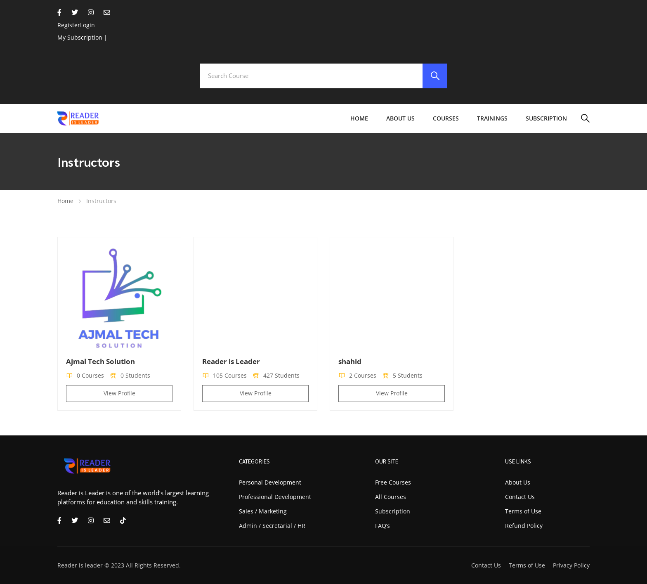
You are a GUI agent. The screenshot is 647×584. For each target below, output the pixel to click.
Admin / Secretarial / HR (272, 526)
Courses (446, 118)
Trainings (492, 118)
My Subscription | (82, 37)
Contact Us (486, 565)
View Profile (119, 393)
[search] (435, 76)
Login (87, 25)
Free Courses (393, 482)
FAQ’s (382, 526)
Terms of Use (527, 565)
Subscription (546, 118)
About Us (400, 118)
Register (68, 25)
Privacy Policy (571, 565)
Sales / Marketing (263, 511)
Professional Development (275, 497)
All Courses (390, 497)
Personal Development (270, 482)
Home (359, 118)
